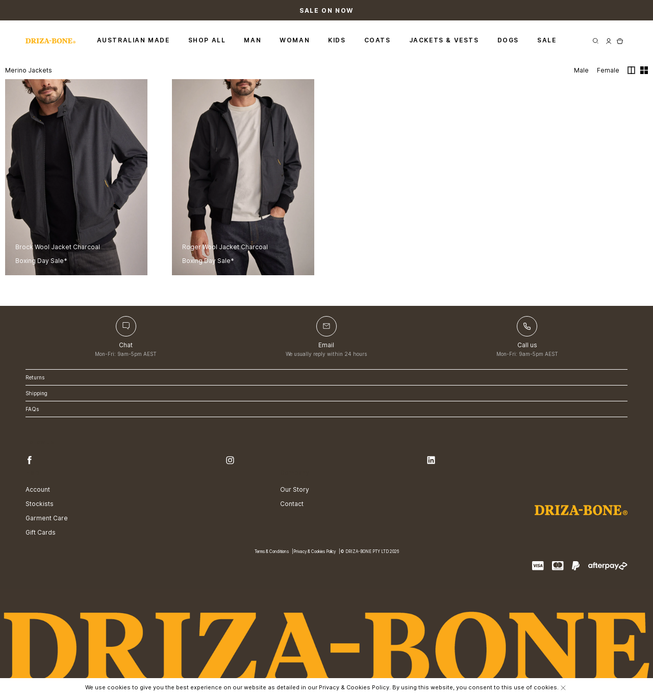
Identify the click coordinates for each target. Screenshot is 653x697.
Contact (292, 504)
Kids (336, 40)
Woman (295, 40)
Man (252, 40)
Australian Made (133, 40)
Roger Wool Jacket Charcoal (225, 247)
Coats (377, 40)
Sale (546, 40)
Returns (35, 377)
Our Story (294, 489)
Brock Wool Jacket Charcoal (57, 247)
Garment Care (47, 518)
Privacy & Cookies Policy (314, 552)
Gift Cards (41, 532)
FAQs (32, 409)
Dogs (508, 40)
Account (38, 489)
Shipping (36, 393)
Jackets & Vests (444, 40)
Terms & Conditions (272, 552)
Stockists (40, 504)
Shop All (207, 40)
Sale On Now (326, 10)
